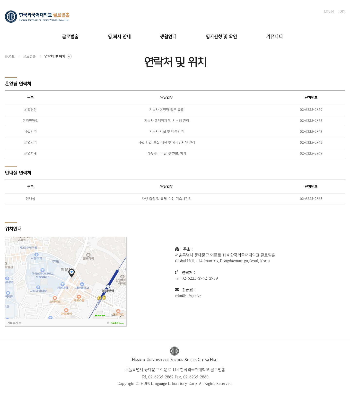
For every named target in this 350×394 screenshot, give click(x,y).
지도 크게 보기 (15, 322)
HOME (10, 56)
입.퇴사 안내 (119, 36)
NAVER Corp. (117, 323)
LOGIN (329, 11)
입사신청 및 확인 (221, 36)
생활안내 (168, 36)
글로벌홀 (70, 36)
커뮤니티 (274, 36)
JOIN (342, 11)
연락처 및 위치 (54, 56)
